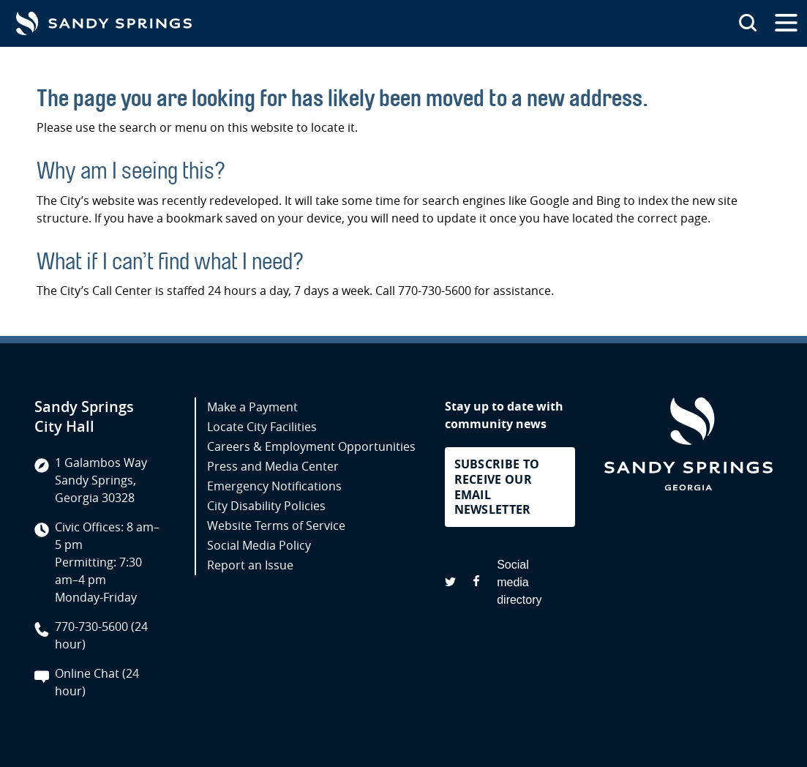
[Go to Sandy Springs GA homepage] (104, 23)
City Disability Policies (266, 506)
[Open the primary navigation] (786, 23)
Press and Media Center (273, 466)
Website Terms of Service (276, 525)
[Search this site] (747, 23)
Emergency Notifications (274, 486)
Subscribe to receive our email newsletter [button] (497, 486)
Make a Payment (252, 407)
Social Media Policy (259, 545)
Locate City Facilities (262, 427)
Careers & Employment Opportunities (311, 446)
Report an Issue (250, 565)
